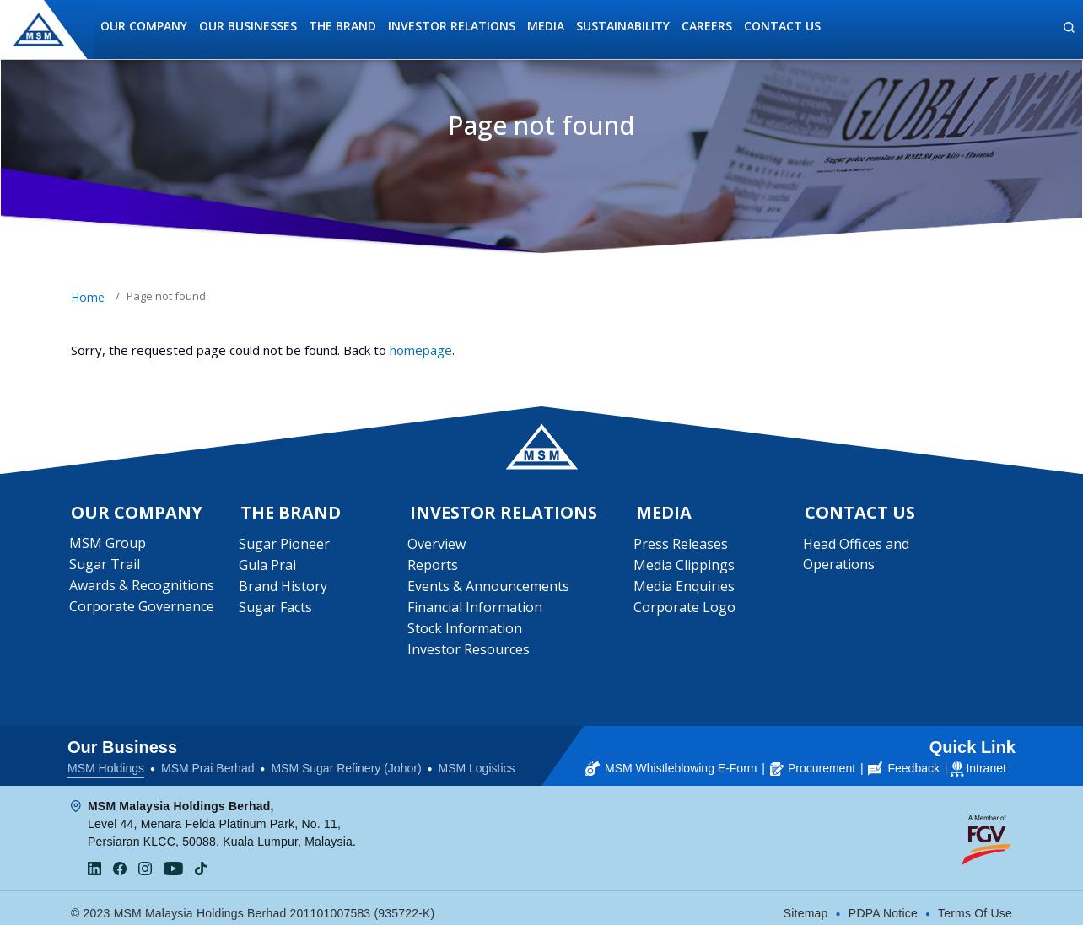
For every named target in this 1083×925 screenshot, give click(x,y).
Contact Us (782, 26)
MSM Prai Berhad (207, 759)
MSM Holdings (105, 759)
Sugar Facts (276, 610)
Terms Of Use (975, 904)
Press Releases (682, 547)
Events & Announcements (490, 589)
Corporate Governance (143, 609)
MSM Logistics (477, 759)
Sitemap (806, 904)
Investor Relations (451, 26)
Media (545, 26)
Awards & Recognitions (143, 588)
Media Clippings (685, 568)
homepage (421, 349)
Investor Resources (470, 652)
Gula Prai (268, 568)
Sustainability (623, 26)
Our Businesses (248, 26)
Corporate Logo (686, 610)
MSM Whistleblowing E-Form (671, 759)
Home (88, 297)
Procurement (812, 759)
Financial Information (476, 610)
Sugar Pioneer (285, 547)
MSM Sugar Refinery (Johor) (346, 759)
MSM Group (109, 546)
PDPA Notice (883, 904)
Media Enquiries (685, 589)
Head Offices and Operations (857, 557)
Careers (707, 26)
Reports (434, 568)
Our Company (143, 26)
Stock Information (466, 631)
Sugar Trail (106, 567)
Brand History (284, 589)
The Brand (342, 26)
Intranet (985, 759)
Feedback (903, 759)
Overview (438, 547)
